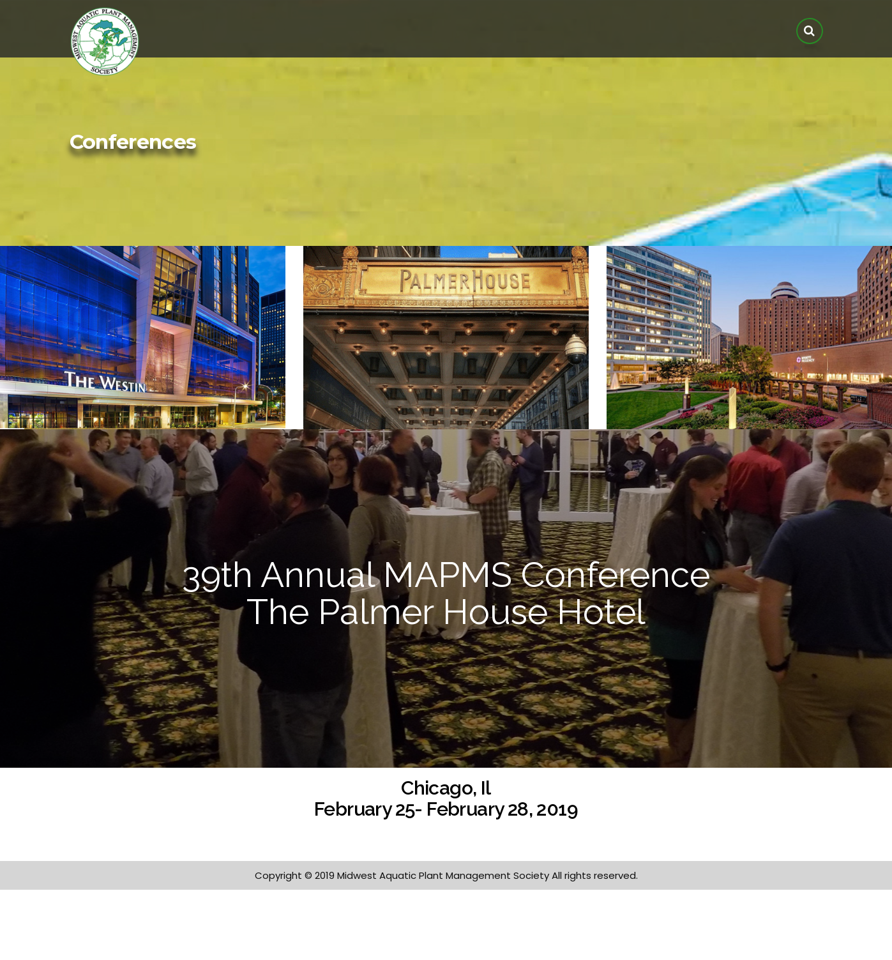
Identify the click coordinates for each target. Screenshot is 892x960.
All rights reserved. (595, 875)
